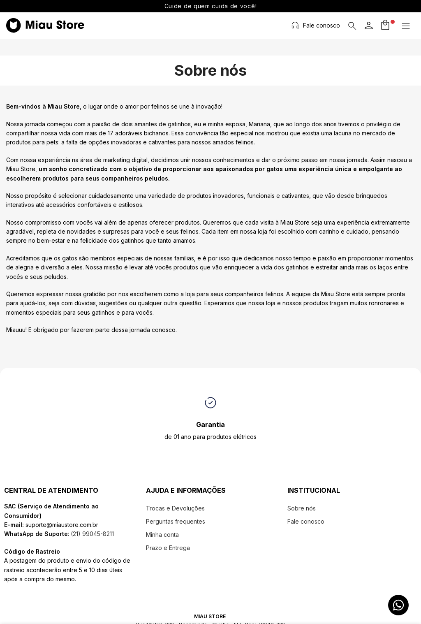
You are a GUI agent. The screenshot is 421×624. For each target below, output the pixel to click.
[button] (406, 26)
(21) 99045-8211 (91, 533)
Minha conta (162, 534)
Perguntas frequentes (175, 521)
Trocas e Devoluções (175, 508)
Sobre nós (301, 508)
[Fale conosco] (296, 25)
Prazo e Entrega (168, 547)
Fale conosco (322, 25)
